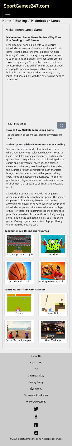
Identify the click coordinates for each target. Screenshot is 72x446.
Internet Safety (36, 375)
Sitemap (36, 388)
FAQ (36, 369)
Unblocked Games (36, 401)
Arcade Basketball (19, 281)
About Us (36, 356)
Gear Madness (53, 340)
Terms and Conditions (36, 395)
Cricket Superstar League (19, 254)
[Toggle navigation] (7, 14)
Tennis (19, 313)
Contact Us (36, 362)
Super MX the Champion (19, 340)
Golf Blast (53, 254)
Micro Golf (53, 313)
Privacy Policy (36, 382)
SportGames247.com (26, 5)
